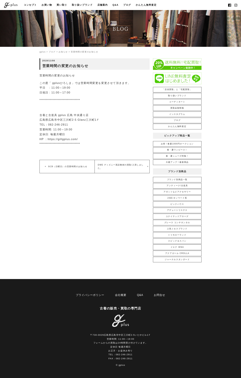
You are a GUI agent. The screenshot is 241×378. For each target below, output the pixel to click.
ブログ (127, 5)
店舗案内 (102, 5)
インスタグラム (177, 114)
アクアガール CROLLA (177, 253)
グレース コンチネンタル (177, 222)
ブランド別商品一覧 (177, 179)
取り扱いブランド (82, 5)
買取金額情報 (177, 108)
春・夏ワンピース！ (177, 150)
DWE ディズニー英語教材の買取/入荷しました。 (121, 166)
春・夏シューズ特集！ (177, 156)
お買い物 (47, 5)
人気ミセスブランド (177, 229)
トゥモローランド (177, 235)
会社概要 (120, 295)
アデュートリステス (177, 210)
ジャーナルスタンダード (177, 259)
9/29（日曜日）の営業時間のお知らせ (67, 166)
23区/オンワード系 (177, 198)
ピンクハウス (177, 204)
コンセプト (30, 5)
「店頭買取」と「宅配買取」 (177, 89)
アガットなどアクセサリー (177, 192)
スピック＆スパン (177, 241)
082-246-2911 (124, 354)
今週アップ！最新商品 (177, 162)
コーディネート (177, 102)
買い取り (62, 5)
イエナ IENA (177, 247)
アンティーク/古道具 (177, 185)
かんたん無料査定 (146, 5)
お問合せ (159, 295)
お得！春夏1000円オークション (177, 144)
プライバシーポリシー (90, 295)
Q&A (115, 5)
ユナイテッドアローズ (177, 216)
